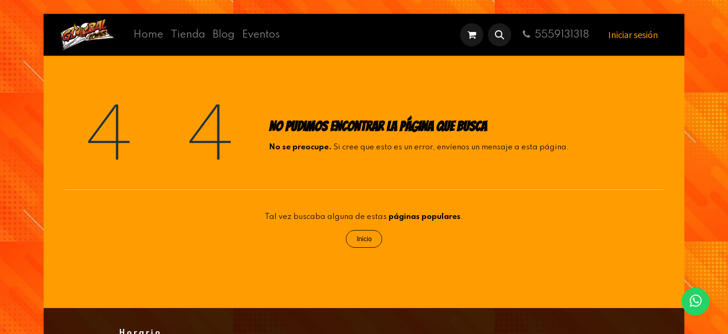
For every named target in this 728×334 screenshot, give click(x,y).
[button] (499, 34)
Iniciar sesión (633, 34)
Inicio (364, 238)
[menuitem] (148, 34)
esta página (543, 147)
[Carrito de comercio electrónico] (471, 34)
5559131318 (554, 35)
